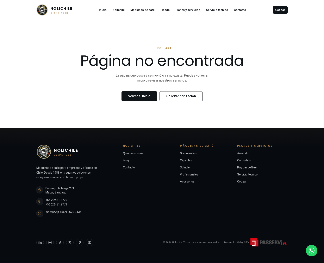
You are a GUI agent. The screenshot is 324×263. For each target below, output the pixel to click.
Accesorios (187, 181)
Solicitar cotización (181, 96)
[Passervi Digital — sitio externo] (269, 242)
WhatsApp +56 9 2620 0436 (63, 212)
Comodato (244, 160)
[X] (70, 242)
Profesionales (189, 174)
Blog (126, 160)
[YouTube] (89, 242)
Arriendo (243, 153)
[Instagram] (50, 242)
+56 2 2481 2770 (56, 200)
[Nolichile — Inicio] (54, 10)
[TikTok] (60, 242)
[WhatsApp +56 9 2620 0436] (311, 250)
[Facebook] (79, 242)
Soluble (185, 167)
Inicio (103, 10)
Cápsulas (186, 160)
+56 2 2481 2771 (56, 204)
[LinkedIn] (40, 242)
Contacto (240, 10)
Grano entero (188, 153)
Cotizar (280, 10)
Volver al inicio (139, 96)
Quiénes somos (133, 153)
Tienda (165, 10)
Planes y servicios (187, 10)
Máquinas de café (142, 10)
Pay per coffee (247, 167)
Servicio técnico (217, 10)
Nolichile (118, 10)
